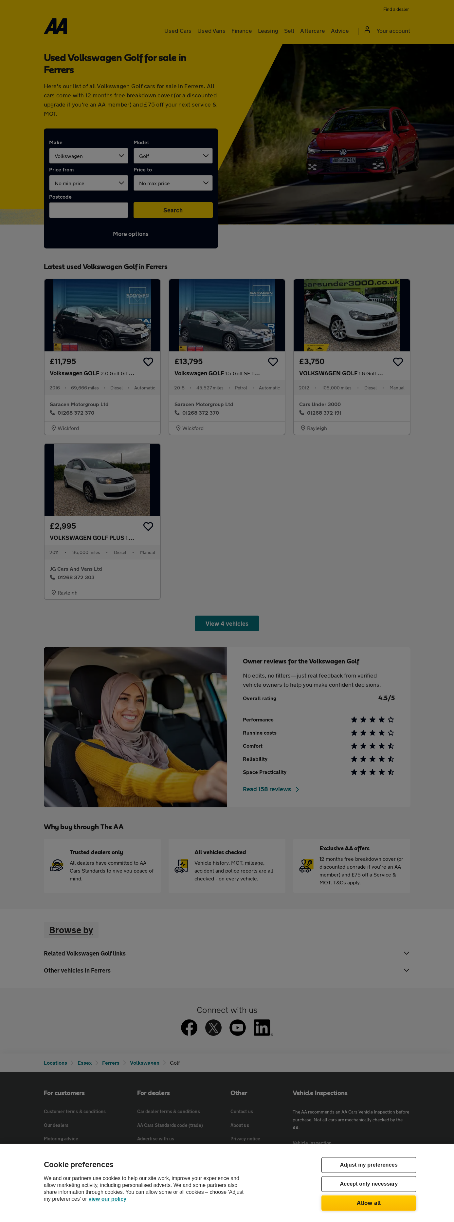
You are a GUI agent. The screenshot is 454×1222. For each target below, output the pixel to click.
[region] (227, 1183)
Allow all (369, 1202)
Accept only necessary (369, 1184)
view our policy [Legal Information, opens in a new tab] (108, 1199)
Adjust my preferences (369, 1165)
